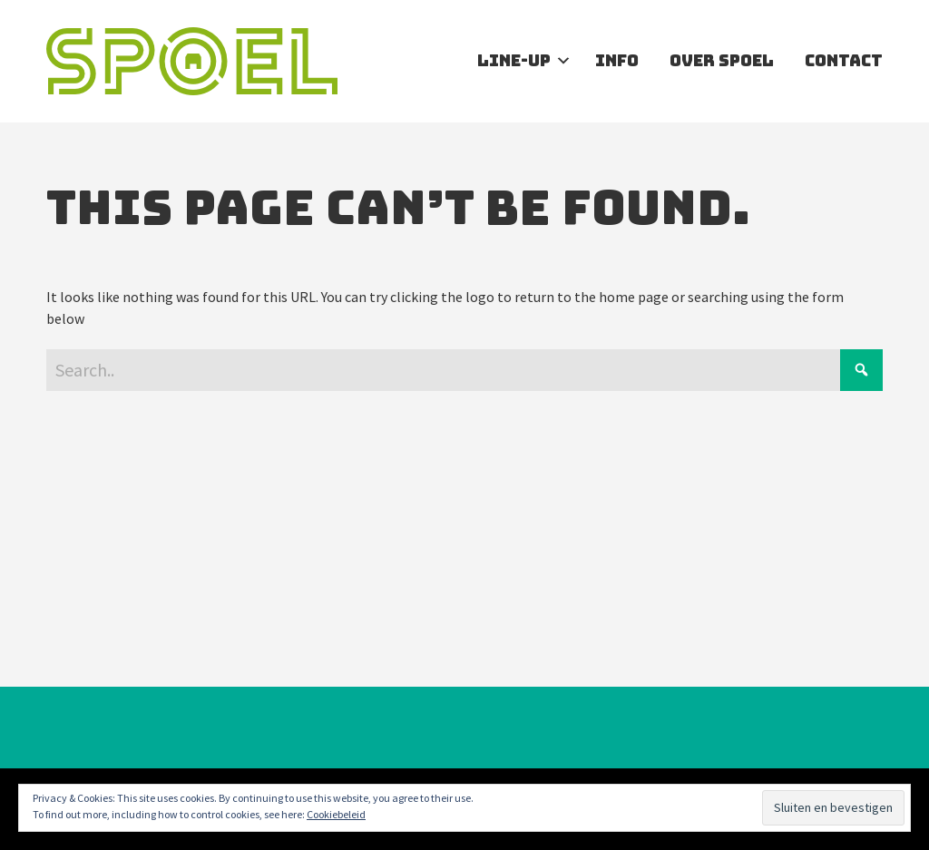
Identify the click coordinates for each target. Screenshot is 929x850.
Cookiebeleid (336, 814)
